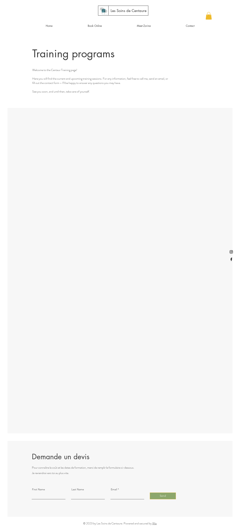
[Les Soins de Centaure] (128, 10)
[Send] (163, 496)
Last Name (77, 489)
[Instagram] (231, 252)
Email (114, 489)
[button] (209, 16)
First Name (38, 489)
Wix (154, 523)
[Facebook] (231, 259)
